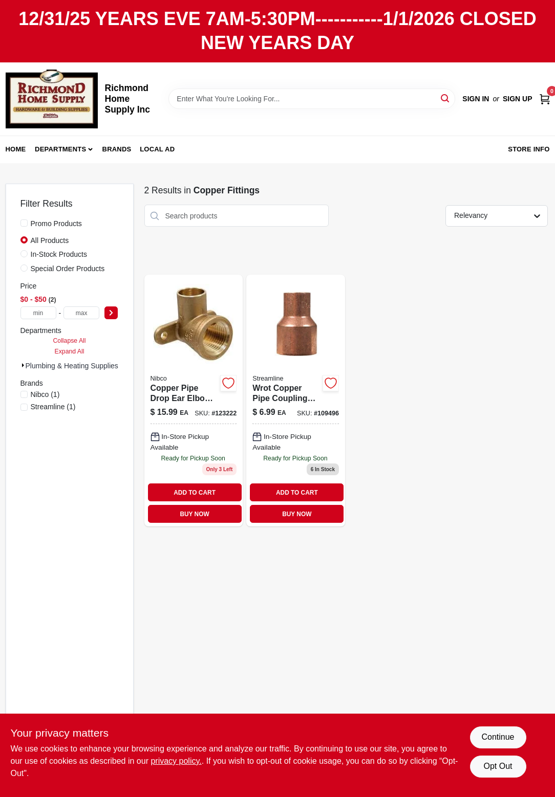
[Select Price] (111, 312)
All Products (50, 240)
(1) (45, 394)
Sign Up (517, 99)
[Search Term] (311, 98)
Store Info (528, 149)
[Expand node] (23, 365)
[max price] (81, 312)
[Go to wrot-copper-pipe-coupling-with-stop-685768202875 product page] (295, 400)
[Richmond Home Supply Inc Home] (52, 99)
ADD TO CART (195, 492)
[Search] (445, 98)
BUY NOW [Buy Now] (194, 514)
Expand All (69, 351)
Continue (497, 737)
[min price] (38, 312)
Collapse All (69, 340)
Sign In (475, 99)
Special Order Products (68, 268)
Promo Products (56, 223)
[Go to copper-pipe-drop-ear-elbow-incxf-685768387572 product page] (193, 400)
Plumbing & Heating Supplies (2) (77, 366)
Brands (117, 149)
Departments (60, 149)
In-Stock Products (59, 254)
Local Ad (157, 149)
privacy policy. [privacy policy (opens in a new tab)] (176, 761)
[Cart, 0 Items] (545, 98)
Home (16, 149)
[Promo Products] (24, 223)
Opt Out (497, 766)
